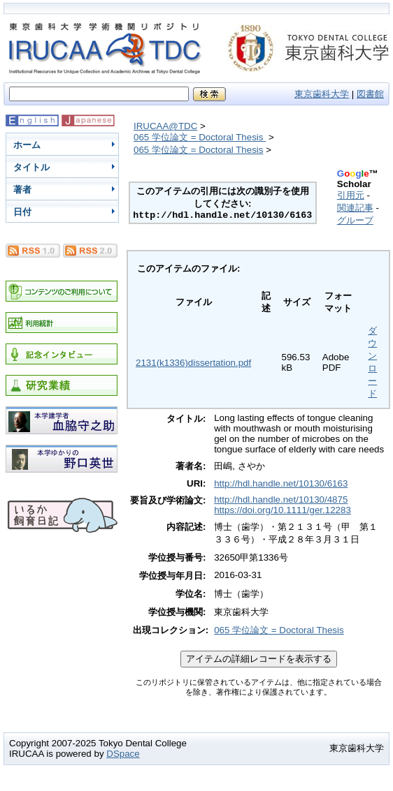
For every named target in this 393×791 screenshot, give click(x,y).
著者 (22, 189)
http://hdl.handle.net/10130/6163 (281, 483)
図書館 (370, 94)
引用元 (350, 195)
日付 (22, 212)
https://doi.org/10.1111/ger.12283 (282, 510)
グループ (355, 220)
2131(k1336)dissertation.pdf (193, 362)
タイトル (31, 167)
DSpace (122, 753)
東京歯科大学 (321, 94)
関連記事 (355, 207)
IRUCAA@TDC (165, 126)
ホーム (27, 145)
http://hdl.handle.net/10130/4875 (281, 499)
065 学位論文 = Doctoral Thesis (200, 137)
